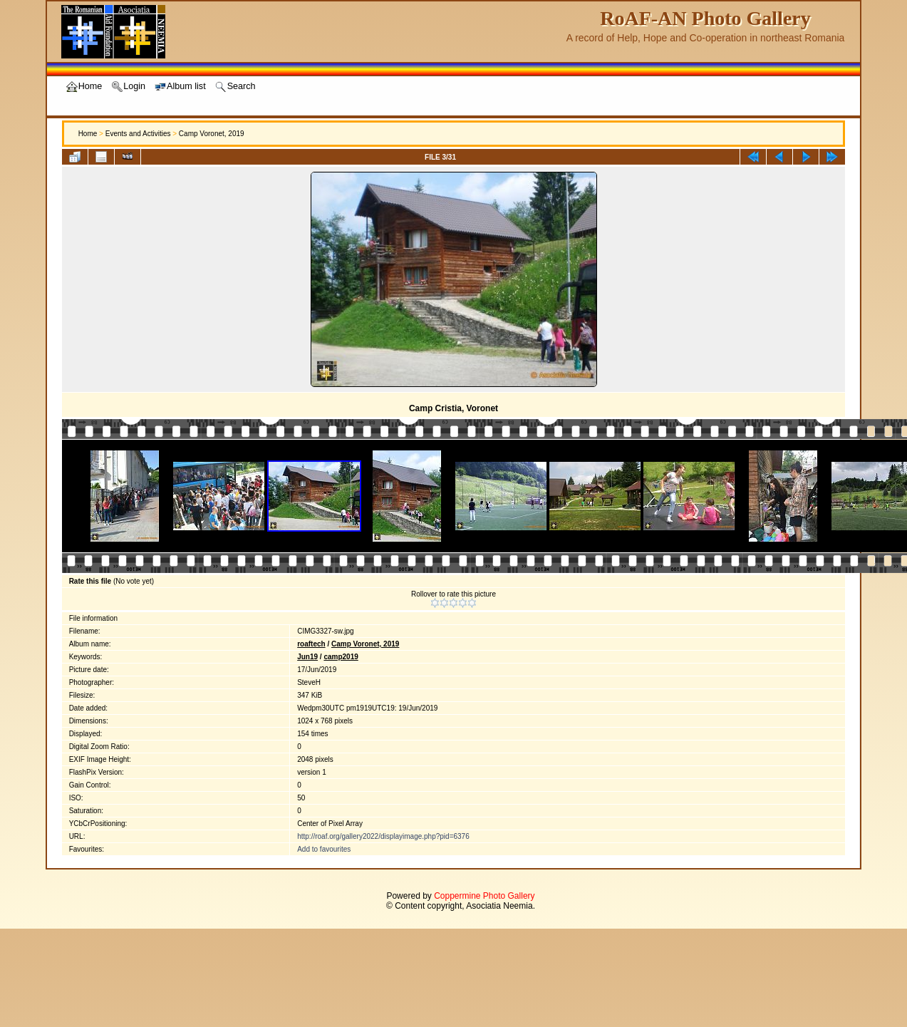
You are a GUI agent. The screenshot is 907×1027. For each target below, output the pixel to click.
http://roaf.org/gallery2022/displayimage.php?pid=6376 (383, 836)
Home (88, 134)
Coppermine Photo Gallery (484, 896)
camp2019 (340, 657)
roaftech (311, 644)
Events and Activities (138, 134)
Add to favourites (324, 849)
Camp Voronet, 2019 (211, 134)
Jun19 (307, 657)
